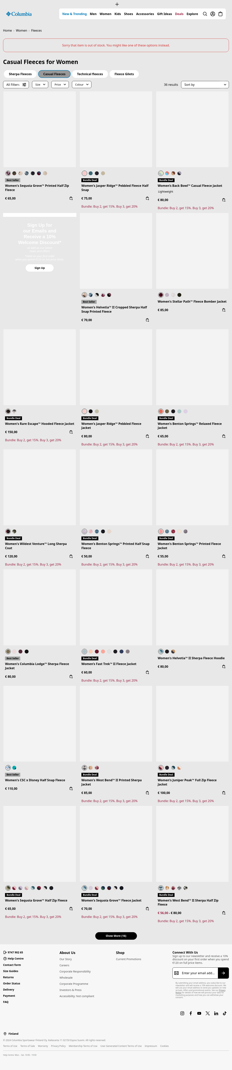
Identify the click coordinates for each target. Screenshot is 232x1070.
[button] (205, 84)
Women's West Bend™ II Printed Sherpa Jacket (111, 782)
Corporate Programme (74, 984)
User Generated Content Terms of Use (121, 1046)
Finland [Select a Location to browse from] (13, 1033)
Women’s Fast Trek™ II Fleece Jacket (108, 664)
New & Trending (74, 14)
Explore (192, 14)
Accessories (145, 14)
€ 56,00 (163, 913)
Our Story (66, 959)
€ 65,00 (10, 198)
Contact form (12, 965)
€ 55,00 (163, 556)
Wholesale (66, 977)
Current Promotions (128, 959)
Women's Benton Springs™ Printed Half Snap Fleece (115, 546)
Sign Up (40, 268)
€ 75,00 (86, 198)
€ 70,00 (86, 320)
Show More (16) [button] (116, 936)
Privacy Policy (58, 1046)
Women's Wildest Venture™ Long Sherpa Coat (36, 546)
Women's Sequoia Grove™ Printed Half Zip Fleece (37, 188)
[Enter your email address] (198, 973)
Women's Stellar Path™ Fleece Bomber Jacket (192, 301)
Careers (64, 965)
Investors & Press (71, 990)
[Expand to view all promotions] (116, 4)
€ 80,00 (163, 200)
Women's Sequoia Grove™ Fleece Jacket (111, 900)
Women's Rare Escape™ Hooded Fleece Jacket (39, 424)
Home (7, 30)
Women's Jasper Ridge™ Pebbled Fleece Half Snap (114, 188)
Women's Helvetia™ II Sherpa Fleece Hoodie (191, 658)
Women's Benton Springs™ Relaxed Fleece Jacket (190, 426)
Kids (118, 14)
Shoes (128, 14)
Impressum (151, 1046)
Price (58, 84)
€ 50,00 (86, 556)
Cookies (164, 1046)
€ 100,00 (164, 793)
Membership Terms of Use (83, 1046)
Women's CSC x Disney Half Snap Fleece (35, 780)
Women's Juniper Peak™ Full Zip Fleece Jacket (187, 782)
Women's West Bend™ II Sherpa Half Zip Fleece (188, 902)
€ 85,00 (163, 310)
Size (37, 84)
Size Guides (10, 971)
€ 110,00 (11, 788)
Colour (79, 84)
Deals (179, 14)
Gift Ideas (164, 14)
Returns (8, 977)
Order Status (11, 983)
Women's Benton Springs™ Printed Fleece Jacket (189, 546)
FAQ (5, 1002)
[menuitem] (74, 14)
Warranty (43, 1046)
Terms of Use (10, 1046)
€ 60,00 (86, 672)
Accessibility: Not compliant (77, 996)
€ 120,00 (11, 556)
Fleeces (36, 30)
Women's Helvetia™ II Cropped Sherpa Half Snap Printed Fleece (114, 309)
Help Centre (13, 959)
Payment (9, 996)
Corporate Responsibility (75, 971)
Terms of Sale (27, 1046)
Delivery (8, 989)
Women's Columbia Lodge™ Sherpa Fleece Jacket (37, 666)
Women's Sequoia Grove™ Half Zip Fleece (36, 900)
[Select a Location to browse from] (5, 1034)
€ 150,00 (11, 432)
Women (105, 14)
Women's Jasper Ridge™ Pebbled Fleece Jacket (111, 426)
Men (93, 14)
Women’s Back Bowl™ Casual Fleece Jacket (190, 186)
